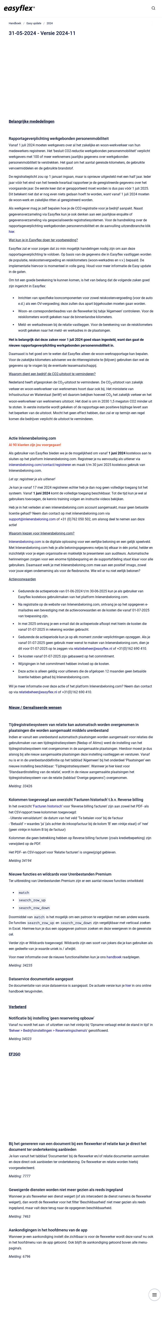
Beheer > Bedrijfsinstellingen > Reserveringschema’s (48, 1031)
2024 (50, 23)
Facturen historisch (47, 806)
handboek (114, 957)
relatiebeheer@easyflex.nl (93, 649)
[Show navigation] (154, 1295)
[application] (161, 1318)
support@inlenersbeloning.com (32, 519)
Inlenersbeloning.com (25, 542)
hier (11, 232)
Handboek (15, 23)
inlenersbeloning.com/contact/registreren (40, 465)
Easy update (34, 23)
